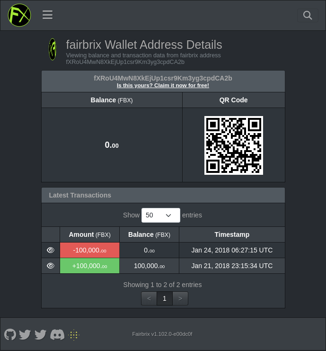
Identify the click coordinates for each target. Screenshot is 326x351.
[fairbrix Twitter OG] (25, 334)
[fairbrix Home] (19, 15)
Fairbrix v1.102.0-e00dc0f (162, 334)
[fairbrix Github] (10, 334)
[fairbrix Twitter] (40, 334)
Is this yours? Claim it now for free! (163, 85)
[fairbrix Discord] (57, 334)
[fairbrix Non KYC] (74, 334)
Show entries (162, 215)
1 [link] (165, 298)
